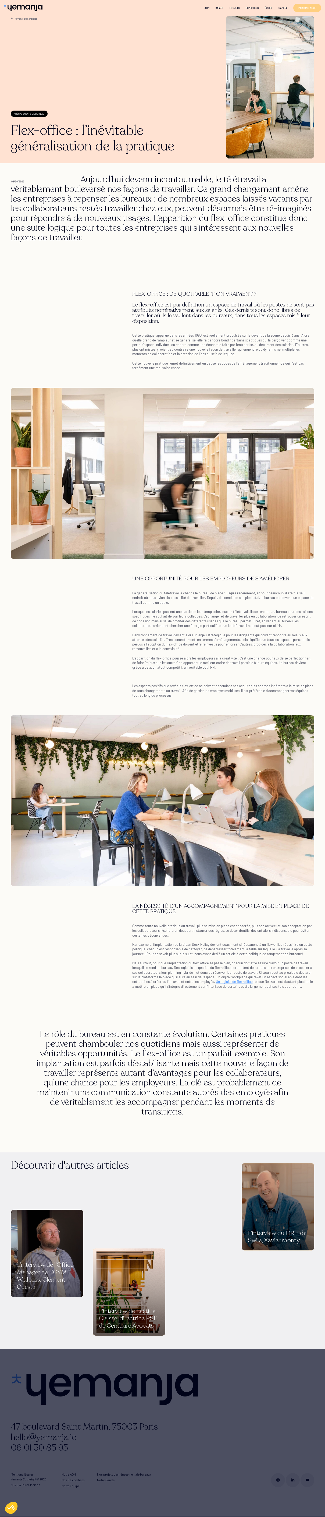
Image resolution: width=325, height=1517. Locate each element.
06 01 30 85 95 (39, 1448)
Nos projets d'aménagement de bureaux (124, 1474)
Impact (219, 7)
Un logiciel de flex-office (234, 981)
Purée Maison (31, 1485)
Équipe (268, 7)
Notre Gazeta (106, 1480)
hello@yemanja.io (44, 1437)
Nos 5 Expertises (73, 1480)
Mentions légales (22, 1474)
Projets (235, 7)
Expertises (252, 7)
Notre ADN (69, 1474)
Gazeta (282, 7)
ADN (207, 7)
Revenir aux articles (24, 18)
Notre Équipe (71, 1486)
